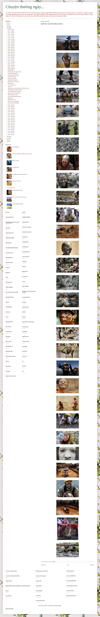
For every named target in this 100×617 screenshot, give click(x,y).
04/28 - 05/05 (10, 111)
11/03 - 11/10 (10, 39)
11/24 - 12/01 (10, 34)
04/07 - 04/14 (10, 116)
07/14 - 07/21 (10, 60)
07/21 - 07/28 (10, 59)
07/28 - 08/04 (10, 57)
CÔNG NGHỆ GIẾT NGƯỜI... (18, 203)
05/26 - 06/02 (10, 105)
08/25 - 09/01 (10, 50)
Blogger (59, 605)
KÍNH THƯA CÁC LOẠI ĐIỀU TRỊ (14, 93)
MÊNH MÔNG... (11, 83)
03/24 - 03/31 (10, 119)
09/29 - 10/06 (10, 47)
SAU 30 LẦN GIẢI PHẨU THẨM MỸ (14, 96)
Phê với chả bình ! (15, 160)
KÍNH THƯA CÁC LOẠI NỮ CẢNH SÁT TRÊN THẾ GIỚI (18, 88)
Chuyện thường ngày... (25, 6)
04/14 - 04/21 (10, 114)
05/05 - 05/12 (10, 110)
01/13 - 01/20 (10, 132)
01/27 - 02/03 (10, 129)
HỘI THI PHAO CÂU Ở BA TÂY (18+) (19, 197)
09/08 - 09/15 (10, 49)
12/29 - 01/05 (10, 29)
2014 (8, 26)
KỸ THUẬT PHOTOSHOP (13, 73)
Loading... (7, 218)
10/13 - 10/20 (10, 44)
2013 (8, 28)
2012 (8, 136)
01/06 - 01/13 (10, 134)
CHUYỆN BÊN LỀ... (16, 147)
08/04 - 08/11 (10, 55)
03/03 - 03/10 (10, 124)
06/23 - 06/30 (10, 65)
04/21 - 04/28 (10, 113)
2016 (8, 23)
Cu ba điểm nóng (15, 167)
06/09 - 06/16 (10, 67)
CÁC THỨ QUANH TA (12, 85)
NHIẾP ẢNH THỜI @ (12, 99)
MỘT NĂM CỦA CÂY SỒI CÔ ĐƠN (14, 71)
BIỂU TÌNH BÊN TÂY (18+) (13, 94)
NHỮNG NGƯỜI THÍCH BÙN (13, 75)
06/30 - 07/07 (10, 63)
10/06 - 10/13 (10, 45)
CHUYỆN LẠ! (10, 98)
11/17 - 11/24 (10, 36)
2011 (8, 138)
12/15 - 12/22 (10, 31)
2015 (8, 24)
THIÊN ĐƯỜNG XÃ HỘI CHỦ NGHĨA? (15, 89)
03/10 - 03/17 (10, 123)
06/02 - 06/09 (10, 68)
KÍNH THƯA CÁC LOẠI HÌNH (13, 101)
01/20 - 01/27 (10, 131)
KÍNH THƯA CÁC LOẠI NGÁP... (14, 81)
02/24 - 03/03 (10, 126)
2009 (8, 141)
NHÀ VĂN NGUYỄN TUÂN (17, 190)
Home (68, 564)
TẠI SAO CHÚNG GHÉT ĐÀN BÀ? (14, 91)
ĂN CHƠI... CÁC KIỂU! (12, 78)
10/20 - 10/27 (10, 42)
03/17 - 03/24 (10, 121)
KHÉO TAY (10, 86)
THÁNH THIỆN (10, 70)
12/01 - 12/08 (10, 32)
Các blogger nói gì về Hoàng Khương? (19, 174)
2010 (8, 139)
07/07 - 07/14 (10, 62)
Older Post (92, 564)
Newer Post (43, 564)
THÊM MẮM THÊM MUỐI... (13, 80)
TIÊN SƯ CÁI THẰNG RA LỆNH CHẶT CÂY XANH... (22, 153)
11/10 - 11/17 (10, 37)
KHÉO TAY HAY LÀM (16, 181)
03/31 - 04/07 (10, 118)
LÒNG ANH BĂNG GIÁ (12, 76)
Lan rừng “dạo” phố (11, 187)
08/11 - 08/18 (10, 54)
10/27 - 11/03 (10, 40)
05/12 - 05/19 (10, 108)
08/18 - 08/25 (10, 52)
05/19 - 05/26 (10, 106)
